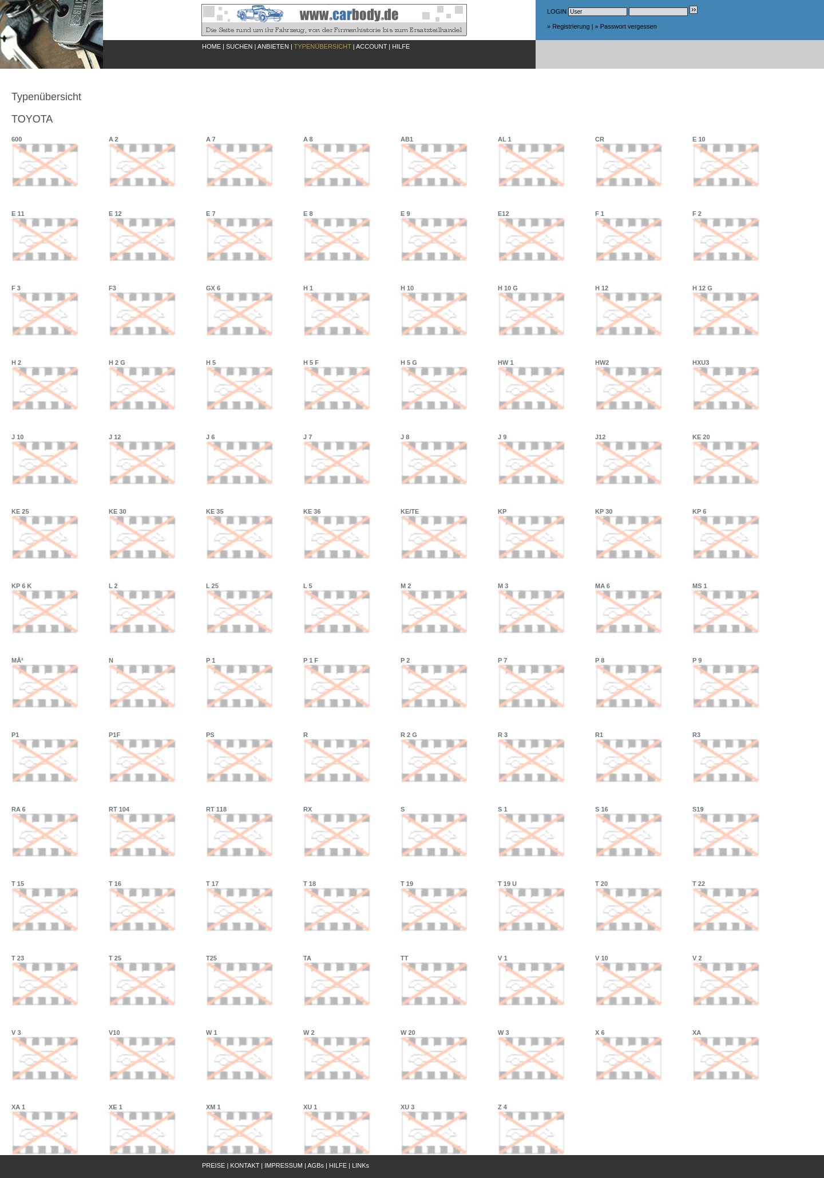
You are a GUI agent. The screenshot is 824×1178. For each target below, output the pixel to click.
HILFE (401, 46)
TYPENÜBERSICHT (322, 46)
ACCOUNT (371, 46)
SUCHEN (239, 46)
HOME (211, 46)
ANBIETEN (273, 46)
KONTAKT (244, 1165)
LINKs (360, 1165)
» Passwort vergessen (626, 26)
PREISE (213, 1165)
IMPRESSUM (283, 1165)
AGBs (315, 1165)
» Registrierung (568, 26)
